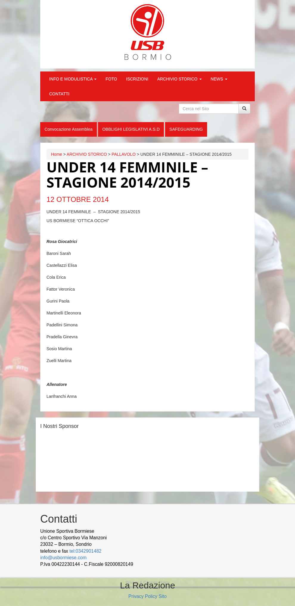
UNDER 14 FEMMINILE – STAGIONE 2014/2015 (127, 175)
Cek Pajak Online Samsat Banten (199, 564)
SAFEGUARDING (186, 129)
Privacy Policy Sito (147, 596)
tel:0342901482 (85, 551)
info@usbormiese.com (63, 557)
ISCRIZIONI (137, 79)
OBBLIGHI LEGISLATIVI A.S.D (131, 129)
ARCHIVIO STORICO (179, 79)
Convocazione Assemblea (68, 129)
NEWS (219, 79)
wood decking (149, 564)
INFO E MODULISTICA (73, 79)
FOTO (111, 79)
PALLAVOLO (124, 154)
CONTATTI (59, 93)
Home (56, 154)
